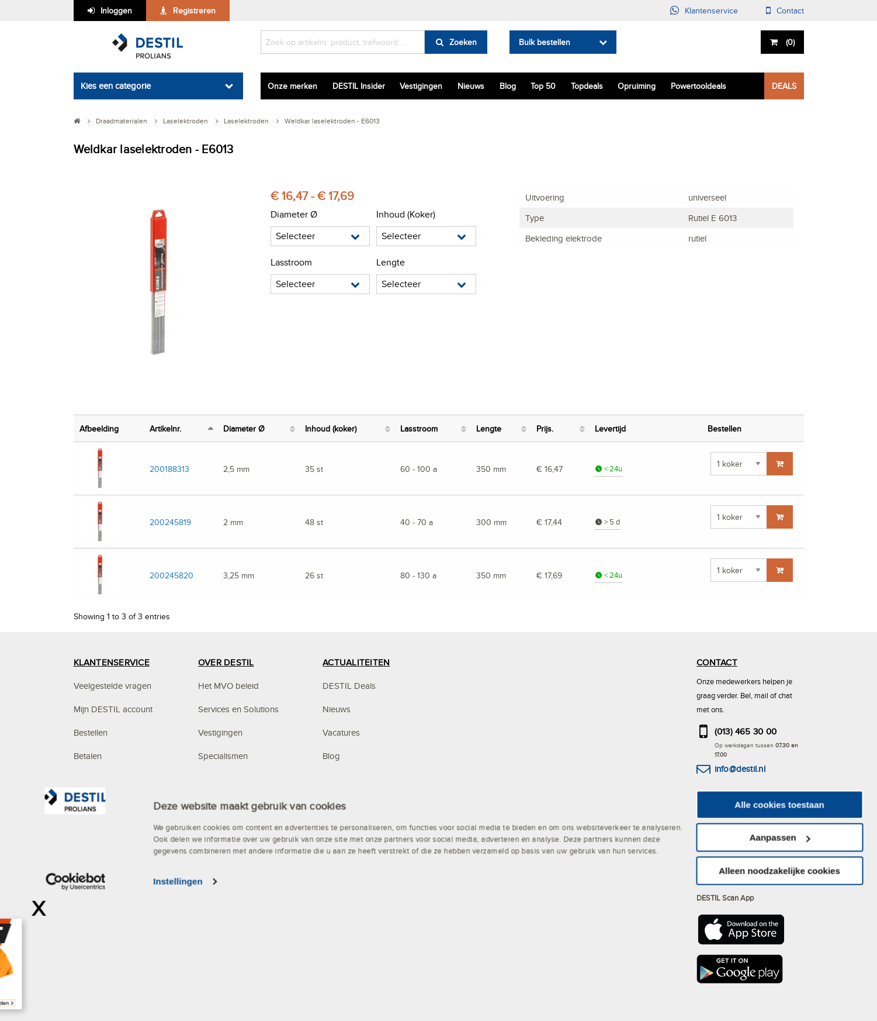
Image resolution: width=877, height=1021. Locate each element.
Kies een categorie (116, 86)
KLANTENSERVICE (112, 662)
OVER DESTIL (226, 662)
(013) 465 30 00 (746, 731)
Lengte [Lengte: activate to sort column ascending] (488, 428)
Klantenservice (711, 10)
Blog (508, 86)
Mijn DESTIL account (113, 709)
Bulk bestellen (544, 42)
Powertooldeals (698, 86)
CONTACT (716, 662)
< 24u (608, 468)
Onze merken (292, 86)
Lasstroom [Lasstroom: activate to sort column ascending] (419, 428)
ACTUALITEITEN (356, 662)
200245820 (171, 575)
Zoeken (463, 42)
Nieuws (470, 86)
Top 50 (543, 86)
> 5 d (607, 521)
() (789, 42)
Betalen (88, 756)
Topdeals (587, 86)
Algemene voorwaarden (119, 826)
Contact (790, 10)
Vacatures (341, 732)
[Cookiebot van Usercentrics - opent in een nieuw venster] (76, 1009)
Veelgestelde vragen (112, 685)
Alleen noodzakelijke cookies (779, 998)
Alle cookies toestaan (779, 932)
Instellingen (178, 1009)
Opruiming (637, 86)
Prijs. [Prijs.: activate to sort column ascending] (544, 428)
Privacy (87, 802)
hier (760, 858)
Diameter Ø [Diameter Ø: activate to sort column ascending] (244, 428)
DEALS (784, 86)
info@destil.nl (740, 769)
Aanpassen (780, 965)
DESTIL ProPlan (228, 779)
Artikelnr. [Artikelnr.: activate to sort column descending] (165, 428)
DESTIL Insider (358, 86)
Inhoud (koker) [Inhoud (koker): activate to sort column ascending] (330, 428)
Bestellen (91, 732)
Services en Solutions (238, 709)
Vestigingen (421, 86)
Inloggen (116, 10)
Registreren (194, 10)
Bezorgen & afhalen (111, 779)
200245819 (170, 522)
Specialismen (223, 756)
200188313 (169, 469)
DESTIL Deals (349, 685)
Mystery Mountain (231, 802)
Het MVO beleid (228, 685)
